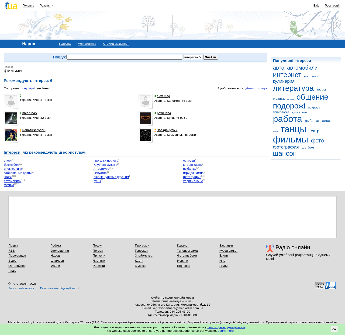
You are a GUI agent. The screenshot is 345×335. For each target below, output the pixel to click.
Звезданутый (166, 130)
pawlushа (162, 113)
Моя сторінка (87, 43)
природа (314, 107)
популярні (28, 88)
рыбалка (312, 121)
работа (287, 119)
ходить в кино (193, 181)
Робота (56, 245)
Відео (12, 260)
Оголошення (60, 250)
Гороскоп (141, 250)
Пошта (13, 245)
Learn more (226, 330)
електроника (13, 169)
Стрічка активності (116, 43)
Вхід (317, 5)
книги (315, 76)
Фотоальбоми (187, 255)
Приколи (99, 255)
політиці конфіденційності (226, 327)
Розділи (45, 5)
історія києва (192, 164)
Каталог (183, 245)
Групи (223, 265)
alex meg (162, 96)
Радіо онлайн (293, 247)
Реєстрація (332, 5)
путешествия (299, 112)
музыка (290, 99)
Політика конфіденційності (59, 288)
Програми (142, 245)
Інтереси (12, 152)
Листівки (99, 260)
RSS (11, 250)
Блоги (223, 255)
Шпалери (57, 260)
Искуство (100, 173)
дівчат (249, 88)
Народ (55, 255)
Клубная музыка (105, 164)
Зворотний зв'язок (21, 288)
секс (326, 120)
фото (317, 141)
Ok (334, 329)
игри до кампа (193, 173)
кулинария (284, 81)
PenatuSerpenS (32, 130)
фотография (286, 147)
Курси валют (228, 250)
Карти (139, 260)
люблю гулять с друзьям (111, 177)
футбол (307, 147)
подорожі (289, 106)
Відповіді (183, 265)
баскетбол (11, 164)
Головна (28, 5)
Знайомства (143, 255)
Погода (98, 250)
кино (306, 76)
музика (279, 98)
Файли (55, 265)
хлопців (261, 88)
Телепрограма (187, 250)
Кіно (222, 260)
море (321, 89)
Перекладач (17, 255)
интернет (287, 74)
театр (314, 131)
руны (97, 181)
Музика (140, 265)
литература (293, 88)
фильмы (290, 139)
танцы (294, 129)
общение (312, 97)
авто (278, 68)
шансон (285, 153)
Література (101, 169)
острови (189, 160)
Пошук (97, 245)
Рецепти (99, 265)
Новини (182, 260)
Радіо (12, 270)
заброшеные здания (18, 173)
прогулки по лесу (105, 160)
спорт (275, 132)
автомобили (302, 68)
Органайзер (16, 265)
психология (281, 112)
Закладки (226, 245)
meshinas (28, 113)
